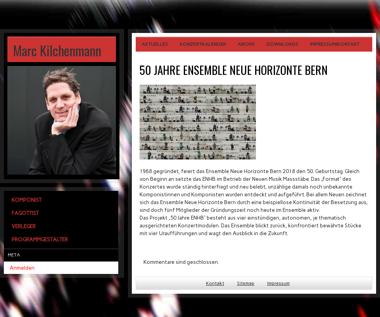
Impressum (278, 283)
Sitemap (245, 283)
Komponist (26, 200)
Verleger (24, 226)
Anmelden (22, 268)
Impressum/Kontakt (334, 44)
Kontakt (215, 283)
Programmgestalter (40, 239)
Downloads (282, 44)
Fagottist (25, 213)
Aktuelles (155, 44)
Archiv (246, 44)
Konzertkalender (203, 44)
